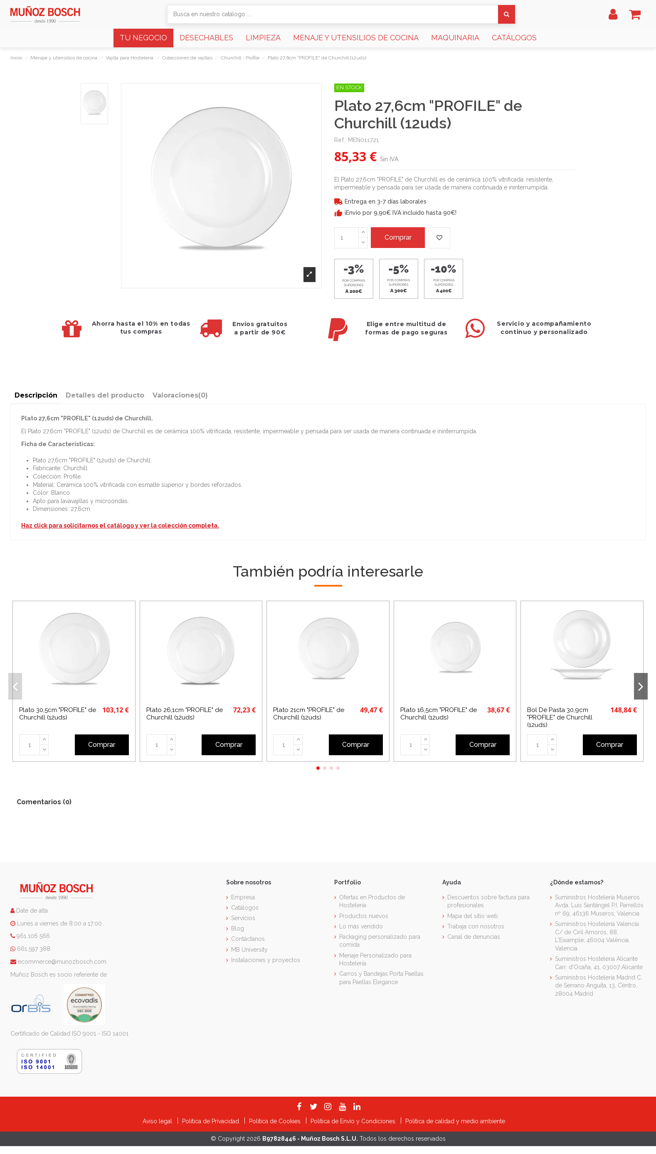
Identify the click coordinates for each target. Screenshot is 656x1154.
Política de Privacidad (211, 1121)
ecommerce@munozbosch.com (62, 961)
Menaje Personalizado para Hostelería (375, 959)
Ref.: (340, 140)
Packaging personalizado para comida (379, 940)
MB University (249, 949)
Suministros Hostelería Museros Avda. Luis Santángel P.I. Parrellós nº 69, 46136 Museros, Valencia (599, 905)
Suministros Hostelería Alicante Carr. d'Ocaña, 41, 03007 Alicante (599, 962)
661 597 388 (33, 948)
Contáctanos (248, 938)
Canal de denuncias (473, 936)
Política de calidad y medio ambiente (455, 1121)
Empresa (243, 897)
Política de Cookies (275, 1121)
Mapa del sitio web (472, 916)
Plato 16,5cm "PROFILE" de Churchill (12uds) (438, 713)
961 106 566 (33, 936)
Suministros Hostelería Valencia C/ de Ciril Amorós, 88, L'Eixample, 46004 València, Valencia (597, 936)
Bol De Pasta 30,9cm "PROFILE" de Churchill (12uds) (559, 717)
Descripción (36, 395)
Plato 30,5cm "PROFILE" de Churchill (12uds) (57, 713)
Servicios (243, 918)
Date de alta (31, 910)
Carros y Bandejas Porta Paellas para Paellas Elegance (381, 977)
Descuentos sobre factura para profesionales (488, 901)
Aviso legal (158, 1121)
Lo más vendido (361, 926)
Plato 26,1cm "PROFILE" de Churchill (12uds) (184, 713)
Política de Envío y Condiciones (354, 1121)
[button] (143, 38)
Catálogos (245, 907)
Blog (237, 928)
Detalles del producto (105, 395)
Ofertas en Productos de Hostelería (372, 901)
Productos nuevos (363, 916)
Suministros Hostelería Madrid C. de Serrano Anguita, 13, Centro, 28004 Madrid (598, 985)
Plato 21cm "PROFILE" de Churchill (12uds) (308, 713)
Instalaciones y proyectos (265, 960)
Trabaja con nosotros (475, 926)
